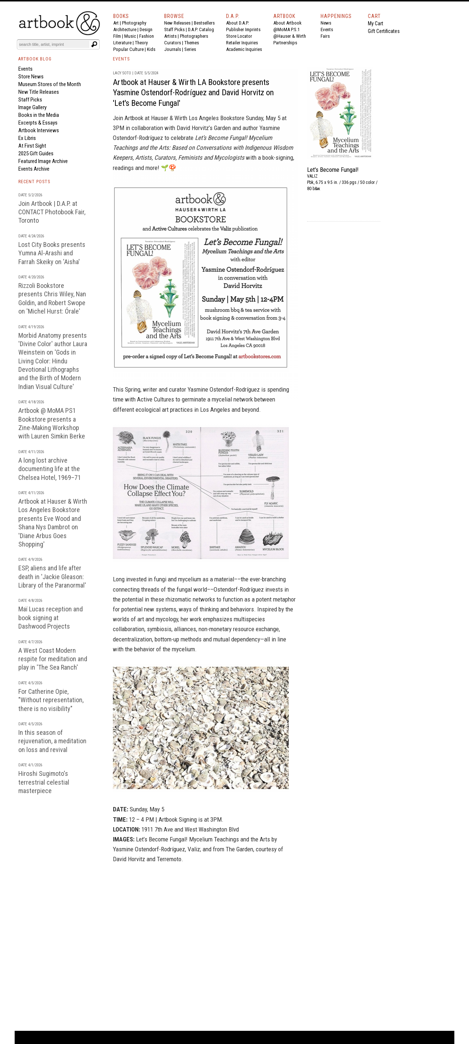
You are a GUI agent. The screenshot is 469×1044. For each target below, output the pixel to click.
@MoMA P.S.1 (286, 29)
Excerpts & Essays (38, 122)
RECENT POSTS (34, 181)
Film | (118, 36)
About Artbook (287, 23)
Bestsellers (204, 23)
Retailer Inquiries (242, 42)
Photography (134, 23)
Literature (122, 42)
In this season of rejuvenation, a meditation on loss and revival (52, 741)
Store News (31, 76)
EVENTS (121, 59)
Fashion (146, 36)
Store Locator (239, 36)
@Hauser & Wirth (289, 36)
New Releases (177, 23)
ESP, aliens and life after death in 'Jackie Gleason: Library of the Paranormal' (52, 576)
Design (146, 29)
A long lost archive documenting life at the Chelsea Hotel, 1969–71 (49, 468)
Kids (151, 49)
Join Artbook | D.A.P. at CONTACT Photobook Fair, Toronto (51, 212)
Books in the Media (38, 115)
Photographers (194, 36)
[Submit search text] (94, 44)
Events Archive (33, 169)
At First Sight (32, 145)
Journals (172, 49)
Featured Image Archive (43, 161)
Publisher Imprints (243, 29)
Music (130, 36)
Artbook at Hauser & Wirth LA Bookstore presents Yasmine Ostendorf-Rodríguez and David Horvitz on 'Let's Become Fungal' (193, 93)
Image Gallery (32, 107)
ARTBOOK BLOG (35, 59)
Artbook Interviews (38, 130)
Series (190, 49)
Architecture (124, 29)
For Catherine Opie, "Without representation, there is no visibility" (51, 700)
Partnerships (285, 42)
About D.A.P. (237, 23)
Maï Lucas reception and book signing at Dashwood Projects (50, 617)
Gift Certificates (384, 31)
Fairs (325, 36)
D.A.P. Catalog (201, 29)
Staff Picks (174, 29)
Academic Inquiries (244, 49)
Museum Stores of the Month (49, 84)
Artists (170, 36)
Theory (141, 42)
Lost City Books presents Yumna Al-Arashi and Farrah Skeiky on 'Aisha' (51, 253)
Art (116, 23)
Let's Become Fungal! (333, 169)
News (326, 23)
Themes (191, 42)
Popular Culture (128, 49)
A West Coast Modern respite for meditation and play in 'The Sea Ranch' (52, 659)
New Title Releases (38, 92)
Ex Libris (27, 138)
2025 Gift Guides (35, 153)
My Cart (375, 23)
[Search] (53, 44)
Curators (172, 42)
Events (327, 29)
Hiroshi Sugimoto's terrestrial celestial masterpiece (43, 782)
